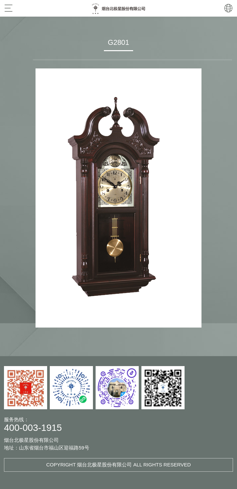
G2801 (118, 43)
